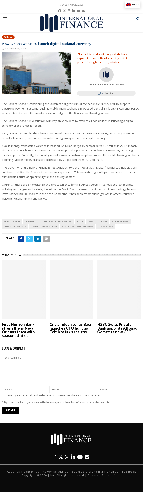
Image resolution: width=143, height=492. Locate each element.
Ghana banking (120, 221)
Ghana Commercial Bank (44, 226)
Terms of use (111, 475)
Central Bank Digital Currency (55, 221)
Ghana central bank (15, 226)
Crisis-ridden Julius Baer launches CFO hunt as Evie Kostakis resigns (71, 328)
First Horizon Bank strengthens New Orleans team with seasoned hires (18, 330)
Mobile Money (105, 226)
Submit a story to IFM (87, 471)
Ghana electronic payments (77, 226)
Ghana (103, 221)
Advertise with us (56, 471)
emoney (92, 221)
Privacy (93, 475)
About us (13, 471)
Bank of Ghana (12, 221)
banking (29, 221)
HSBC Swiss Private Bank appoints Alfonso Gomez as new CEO (117, 328)
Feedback (129, 471)
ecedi (80, 221)
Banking (8, 37)
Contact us (31, 471)
